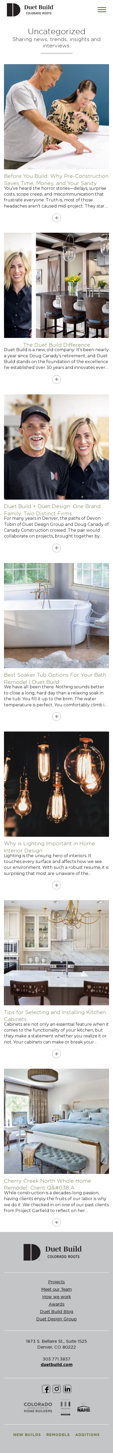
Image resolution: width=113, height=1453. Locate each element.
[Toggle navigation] (102, 10)
